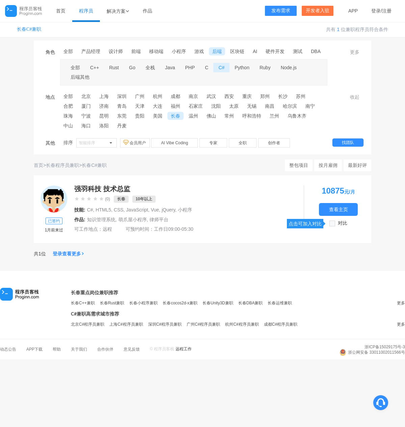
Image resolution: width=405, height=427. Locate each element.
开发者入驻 (317, 10)
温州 (193, 116)
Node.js (289, 67)
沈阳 (216, 106)
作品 (147, 11)
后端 (217, 51)
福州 (175, 106)
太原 (234, 106)
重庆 (247, 96)
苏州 (300, 96)
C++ (94, 67)
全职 (243, 143)
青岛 (122, 106)
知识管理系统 (101, 219)
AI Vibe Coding (174, 143)
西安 (229, 96)
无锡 (251, 106)
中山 (68, 125)
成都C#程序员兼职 (280, 324)
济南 (104, 106)
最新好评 (357, 165)
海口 (86, 125)
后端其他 (80, 77)
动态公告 (8, 349)
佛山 (211, 116)
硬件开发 (275, 51)
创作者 (274, 143)
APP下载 (34, 349)
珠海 (68, 116)
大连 (157, 106)
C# (221, 67)
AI (255, 51)
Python (242, 67)
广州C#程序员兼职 (203, 324)
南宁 (310, 106)
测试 (297, 51)
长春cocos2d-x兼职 (180, 303)
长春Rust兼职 (112, 303)
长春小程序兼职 (143, 303)
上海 (104, 96)
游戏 (199, 51)
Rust (114, 67)
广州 (139, 96)
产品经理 (90, 51)
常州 (229, 116)
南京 (193, 96)
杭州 (157, 96)
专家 (213, 143)
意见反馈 (132, 349)
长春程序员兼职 (62, 165)
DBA (316, 51)
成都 (175, 96)
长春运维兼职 (280, 303)
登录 (376, 11)
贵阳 (139, 116)
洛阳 (104, 125)
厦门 (86, 106)
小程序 (179, 51)
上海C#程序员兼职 (126, 324)
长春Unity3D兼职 (217, 303)
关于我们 (79, 349)
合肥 (68, 106)
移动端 (156, 51)
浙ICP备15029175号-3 (384, 347)
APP (353, 10)
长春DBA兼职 (250, 303)
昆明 (104, 116)
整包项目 (298, 165)
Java (170, 67)
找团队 (348, 142)
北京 (86, 96)
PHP (190, 67)
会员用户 (135, 142)
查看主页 (338, 209)
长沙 (283, 96)
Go (132, 67)
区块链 (237, 51)
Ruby (265, 67)
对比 (342, 223)
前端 (136, 51)
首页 (60, 11)
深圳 (122, 96)
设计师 (116, 51)
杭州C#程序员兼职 (242, 324)
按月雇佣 (328, 165)
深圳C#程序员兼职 (165, 324)
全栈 (150, 67)
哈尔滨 (290, 106)
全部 (68, 51)
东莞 (122, 116)
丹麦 (122, 125)
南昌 (269, 106)
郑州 (265, 96)
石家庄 (196, 106)
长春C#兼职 (29, 29)
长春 (175, 116)
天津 (139, 106)
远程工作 (184, 349)
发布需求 (280, 10)
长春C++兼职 (83, 303)
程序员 (86, 11)
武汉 (211, 96)
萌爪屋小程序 (132, 219)
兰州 (274, 116)
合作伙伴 (105, 349)
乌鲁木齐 (297, 116)
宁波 (86, 116)
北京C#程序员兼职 (87, 324)
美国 (157, 116)
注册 (387, 11)
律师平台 (159, 219)
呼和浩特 (251, 116)
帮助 (57, 349)
